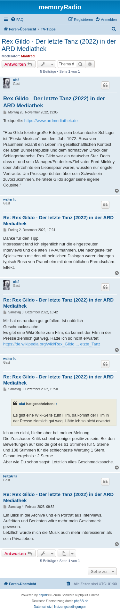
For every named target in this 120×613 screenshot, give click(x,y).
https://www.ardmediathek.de (51, 120)
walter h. (9, 199)
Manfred (28, 56)
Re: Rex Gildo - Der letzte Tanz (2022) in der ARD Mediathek (58, 220)
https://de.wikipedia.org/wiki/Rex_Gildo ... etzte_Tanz (51, 344)
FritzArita (10, 476)
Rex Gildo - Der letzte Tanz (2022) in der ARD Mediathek (59, 45)
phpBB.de (81, 601)
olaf (16, 80)
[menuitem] (17, 19)
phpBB (43, 595)
